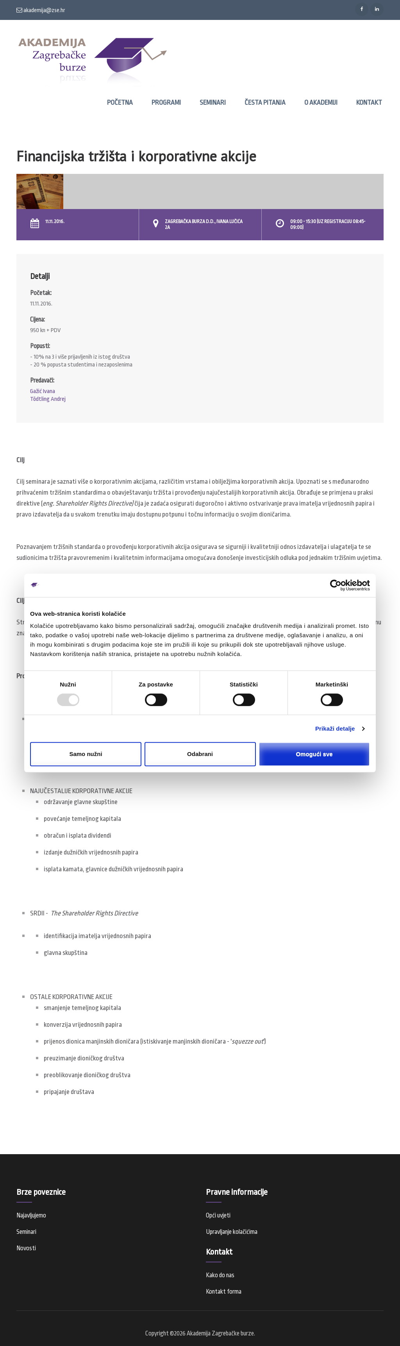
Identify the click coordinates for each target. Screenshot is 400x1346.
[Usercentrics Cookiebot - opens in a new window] (336, 585)
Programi (166, 102)
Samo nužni (85, 754)
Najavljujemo (31, 1215)
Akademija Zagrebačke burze (220, 1333)
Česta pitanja (265, 102)
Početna (120, 102)
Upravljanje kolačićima (231, 1231)
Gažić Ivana (42, 391)
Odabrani (200, 754)
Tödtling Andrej (48, 399)
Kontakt (369, 102)
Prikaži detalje (335, 728)
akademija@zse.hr (40, 10)
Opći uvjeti (218, 1215)
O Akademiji (321, 102)
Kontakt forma (223, 1291)
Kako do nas (220, 1275)
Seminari (213, 102)
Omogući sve (314, 754)
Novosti (26, 1248)
